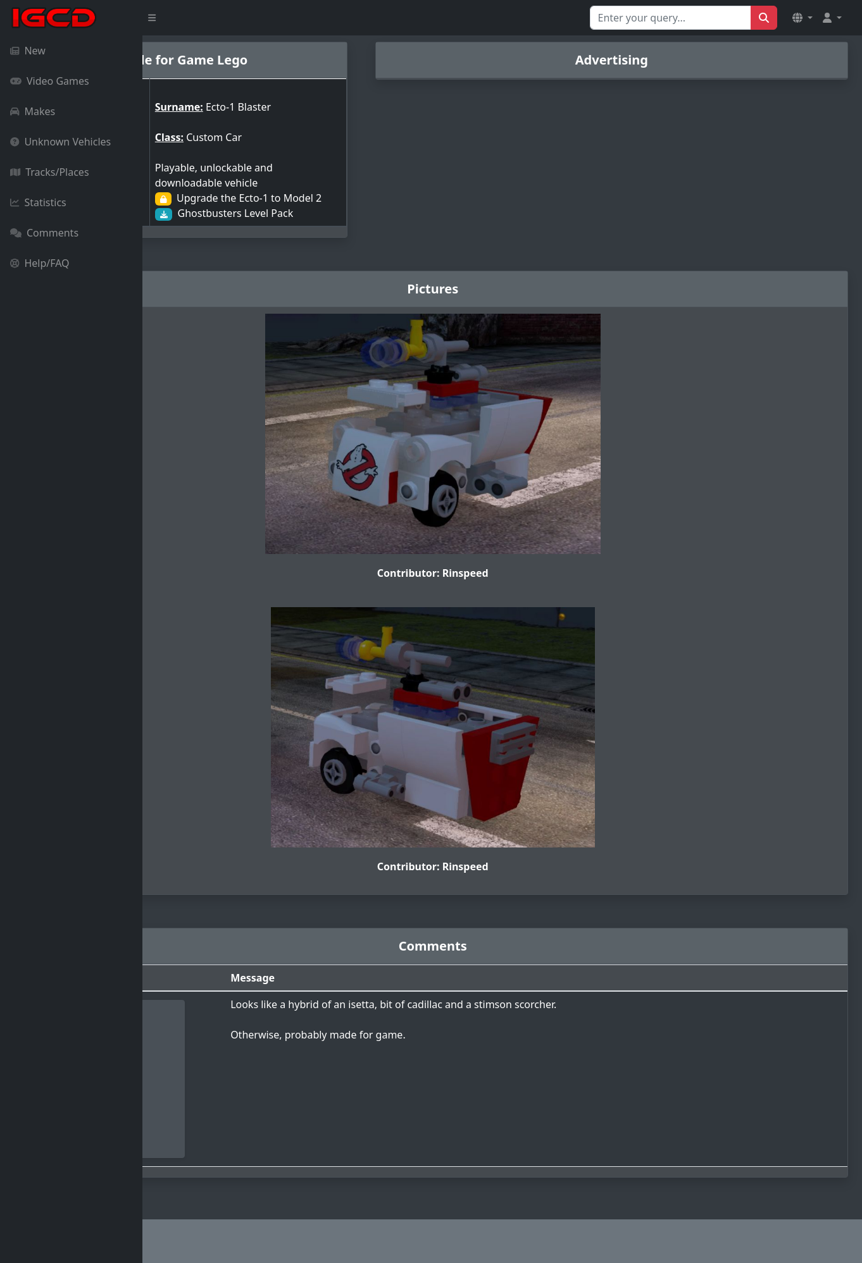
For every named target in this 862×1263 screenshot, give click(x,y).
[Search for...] (670, 18)
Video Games (49, 81)
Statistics (38, 202)
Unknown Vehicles (60, 142)
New (28, 51)
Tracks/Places (49, 172)
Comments (44, 233)
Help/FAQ (40, 263)
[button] (802, 17)
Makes (32, 111)
